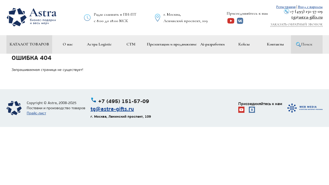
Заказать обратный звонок (296, 24)
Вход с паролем (310, 7)
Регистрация (286, 7)
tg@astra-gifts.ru (307, 17)
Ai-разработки (212, 44)
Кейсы (244, 44)
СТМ (130, 44)
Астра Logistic (99, 44)
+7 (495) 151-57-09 (306, 11)
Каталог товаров (29, 44)
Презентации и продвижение (172, 44)
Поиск (306, 44)
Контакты (275, 44)
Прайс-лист (36, 113)
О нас (68, 44)
